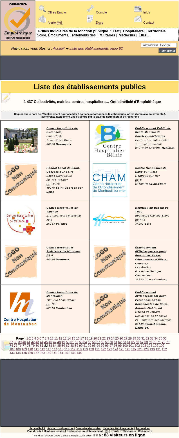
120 (91, 349)
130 (152, 349)
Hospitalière (133, 31)
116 (66, 349)
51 (72, 342)
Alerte (50, 22)
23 (108, 338)
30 (138, 338)
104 (149, 345)
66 (137, 342)
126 (127, 349)
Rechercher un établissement (85, 431)
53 (81, 342)
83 (50, 345)
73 (167, 342)
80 (37, 345)
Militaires (107, 35)
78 (28, 345)
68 (146, 342)
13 (64, 338)
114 (54, 349)
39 (20, 342)
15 (73, 338)
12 (60, 338)
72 (163, 342)
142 (66, 353)
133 (12, 353)
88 (72, 345)
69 (150, 342)
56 (94, 342)
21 (99, 338)
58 (102, 342)
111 (36, 349)
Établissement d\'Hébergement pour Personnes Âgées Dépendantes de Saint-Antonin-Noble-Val (152, 300)
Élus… (144, 35)
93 (94, 345)
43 (37, 342)
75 (15, 345)
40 (24, 342)
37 (11, 342)
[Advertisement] (89, 68)
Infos (141, 12)
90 (81, 345)
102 (137, 345)
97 (111, 345)
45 (46, 342)
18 (86, 338)
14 (69, 338)
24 (112, 338)
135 (24, 353)
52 (76, 342)
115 (60, 349)
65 (133, 342)
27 (125, 338)
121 (97, 349)
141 (60, 353)
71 (159, 342)
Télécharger (128, 431)
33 (151, 338)
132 (164, 349)
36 (164, 338)
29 (134, 338)
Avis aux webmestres (60, 428)
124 (115, 349)
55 (89, 342)
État (116, 31)
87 (67, 345)
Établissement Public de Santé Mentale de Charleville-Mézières (153, 132)
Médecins (127, 35)
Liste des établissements (118, 428)
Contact (143, 22)
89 (76, 345)
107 (12, 349)
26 (121, 338)
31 (143, 338)
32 (147, 338)
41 (28, 342)
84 (54, 345)
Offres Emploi (52, 12)
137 (36, 353)
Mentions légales (54, 431)
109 (24, 349)
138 (42, 353)
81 (41, 345)
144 (79, 353)
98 (115, 345)
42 (33, 342)
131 (158, 349)
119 (85, 349)
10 (51, 338)
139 (48, 353)
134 (18, 353)
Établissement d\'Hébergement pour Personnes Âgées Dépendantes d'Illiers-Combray (151, 255)
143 (73, 353)
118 (79, 349)
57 (98, 342)
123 (109, 349)
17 (82, 338)
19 (90, 338)
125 (121, 349)
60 (111, 342)
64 (128, 342)
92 (89, 345)
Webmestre (145, 431)
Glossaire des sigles (88, 428)
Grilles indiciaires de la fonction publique (73, 31)
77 (24, 345)
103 (143, 345)
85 (59, 345)
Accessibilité (37, 428)
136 (30, 353)
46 (50, 342)
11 (56, 338)
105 (155, 345)
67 (141, 342)
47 (54, 342)
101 (131, 345)
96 (107, 345)
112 (42, 349)
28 (130, 338)
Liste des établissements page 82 (96, 48)
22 (103, 338)
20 (95, 338)
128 (140, 349)
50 (67, 342)
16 (77, 338)
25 (117, 338)
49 (63, 342)
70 (154, 342)
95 (102, 345)
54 (85, 342)
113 (48, 349)
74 (11, 345)
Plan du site (34, 431)
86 (63, 345)
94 (98, 345)
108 (18, 349)
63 (124, 342)
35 (160, 338)
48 (59, 342)
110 (30, 349)
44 (41, 342)
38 (15, 342)
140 (54, 353)
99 (120, 345)
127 (133, 349)
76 (20, 345)
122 (103, 349)
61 (115, 342)
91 (85, 345)
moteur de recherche (126, 116)
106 (161, 345)
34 (156, 338)
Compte (96, 12)
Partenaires (143, 428)
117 (73, 349)
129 (146, 349)
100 (125, 345)
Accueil (59, 48)
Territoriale (156, 31)
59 (107, 342)
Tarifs (115, 431)
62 (120, 342)
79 (33, 345)
